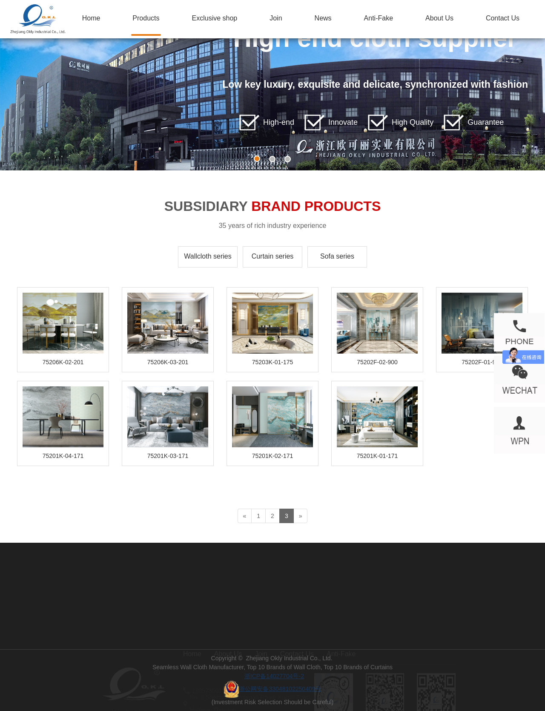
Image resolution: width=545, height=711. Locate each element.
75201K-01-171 (377, 455)
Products (145, 18)
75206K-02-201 (63, 362)
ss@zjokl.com (210, 676)
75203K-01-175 (272, 362)
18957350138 (210, 689)
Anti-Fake (378, 18)
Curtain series (273, 256)
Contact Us (502, 18)
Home (91, 18)
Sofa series (337, 256)
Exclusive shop (215, 18)
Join (276, 18)
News (323, 18)
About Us (439, 18)
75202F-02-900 (377, 362)
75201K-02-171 (272, 455)
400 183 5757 (134, 683)
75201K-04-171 (63, 455)
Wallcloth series (207, 256)
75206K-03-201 (168, 362)
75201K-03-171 (168, 455)
